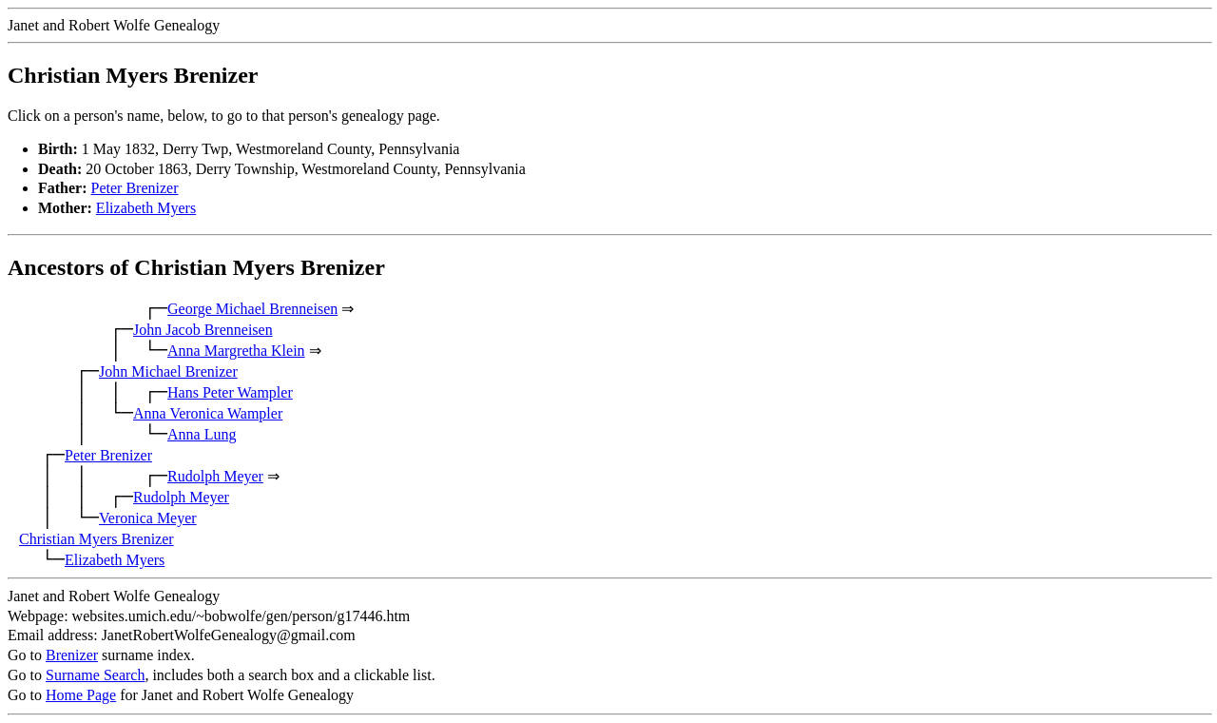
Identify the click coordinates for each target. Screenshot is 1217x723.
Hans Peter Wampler (230, 392)
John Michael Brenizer (168, 371)
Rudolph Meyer (215, 476)
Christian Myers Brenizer (96, 539)
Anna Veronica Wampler (207, 413)
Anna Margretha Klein (236, 350)
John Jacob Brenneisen (203, 330)
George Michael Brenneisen (252, 309)
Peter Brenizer (135, 188)
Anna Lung (201, 434)
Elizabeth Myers (146, 208)
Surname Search (95, 675)
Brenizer (72, 655)
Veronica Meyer (148, 518)
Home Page (81, 695)
